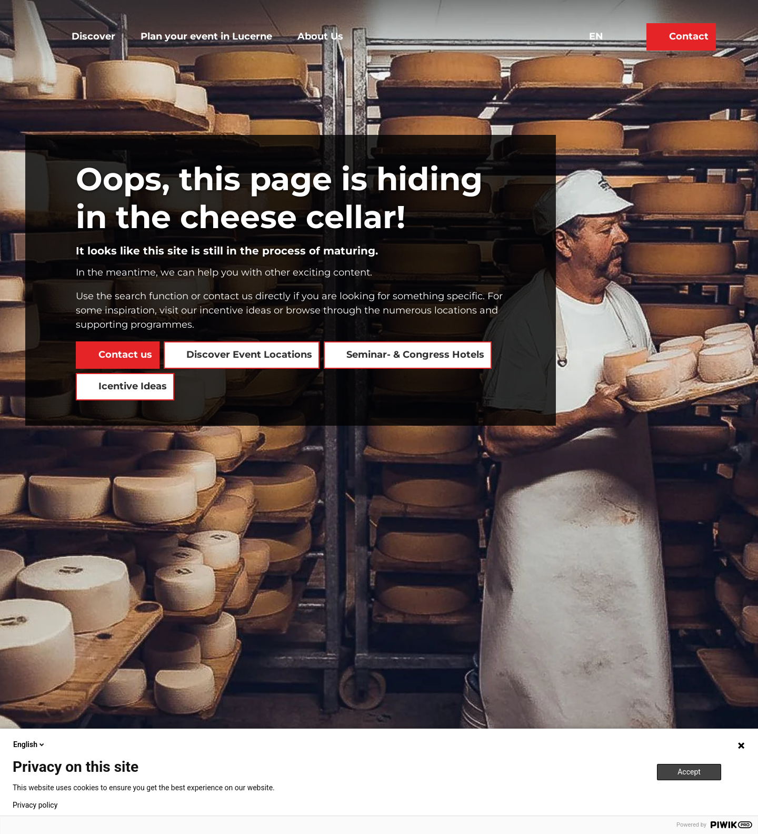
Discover (93, 36)
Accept (689, 772)
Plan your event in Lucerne (206, 36)
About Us (320, 36)
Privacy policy (35, 805)
